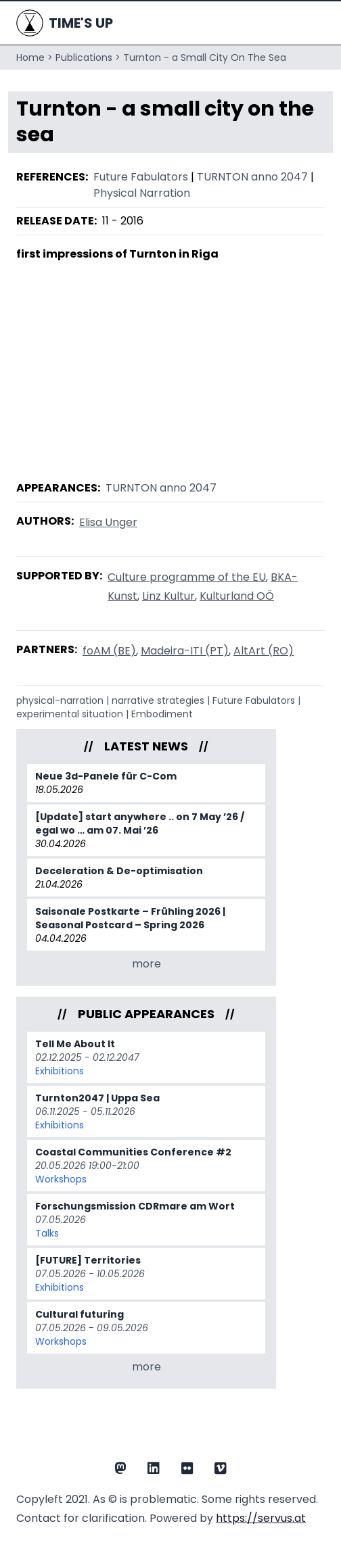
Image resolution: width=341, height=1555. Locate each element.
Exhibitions (59, 1071)
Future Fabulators (140, 177)
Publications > (87, 57)
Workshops (61, 1179)
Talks (47, 1233)
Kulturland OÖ (237, 596)
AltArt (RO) (263, 651)
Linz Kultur (168, 596)
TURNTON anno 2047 (252, 177)
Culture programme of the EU (187, 577)
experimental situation (69, 714)
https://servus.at (261, 1518)
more (146, 964)
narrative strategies (158, 700)
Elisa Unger (108, 522)
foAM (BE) (109, 651)
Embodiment (162, 714)
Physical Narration (141, 193)
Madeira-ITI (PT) (185, 651)
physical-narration (60, 700)
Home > (34, 57)
